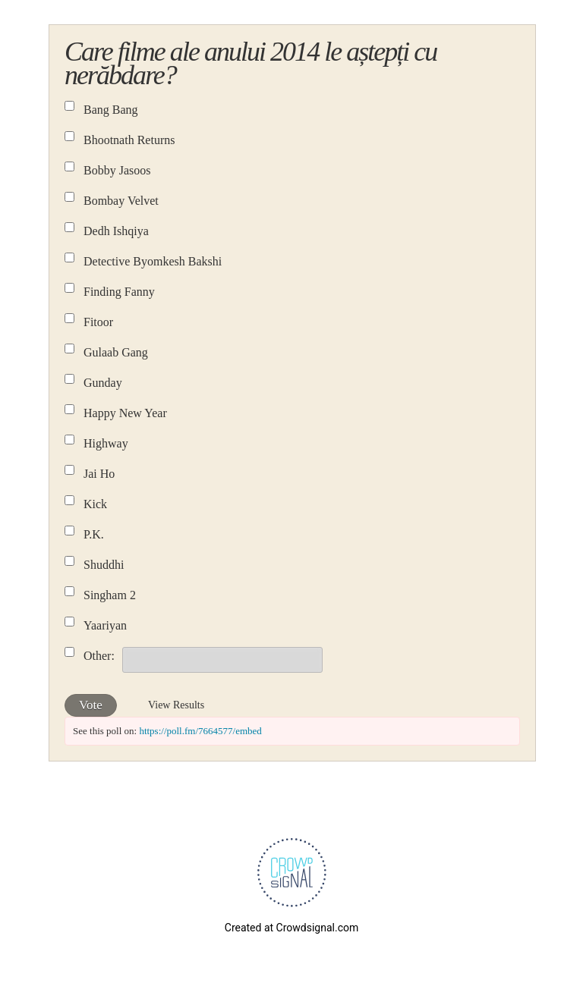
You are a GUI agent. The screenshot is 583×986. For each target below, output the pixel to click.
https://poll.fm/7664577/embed (200, 730)
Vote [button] (90, 705)
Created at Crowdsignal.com (291, 928)
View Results (176, 705)
